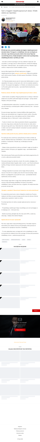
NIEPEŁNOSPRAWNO (15, 239)
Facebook (2, 47)
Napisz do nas (19, 329)
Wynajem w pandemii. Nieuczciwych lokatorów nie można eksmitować (19, 190)
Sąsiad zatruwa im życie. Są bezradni (11, 219)
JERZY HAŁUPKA (5, 239)
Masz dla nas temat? (21, 4)
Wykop (9, 47)
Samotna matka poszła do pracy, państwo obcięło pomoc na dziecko (19, 133)
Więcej (35, 310)
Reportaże (6, 7)
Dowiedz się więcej (9, 21)
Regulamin (20, 426)
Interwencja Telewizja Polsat (20, 342)
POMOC (28, 239)
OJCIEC (23, 239)
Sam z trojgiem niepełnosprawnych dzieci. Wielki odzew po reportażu (22, 7)
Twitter (6, 47)
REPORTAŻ (4, 241)
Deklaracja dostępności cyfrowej (20, 428)
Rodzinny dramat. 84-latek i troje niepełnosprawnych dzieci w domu (19, 92)
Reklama (20, 435)
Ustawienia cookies (20, 433)
